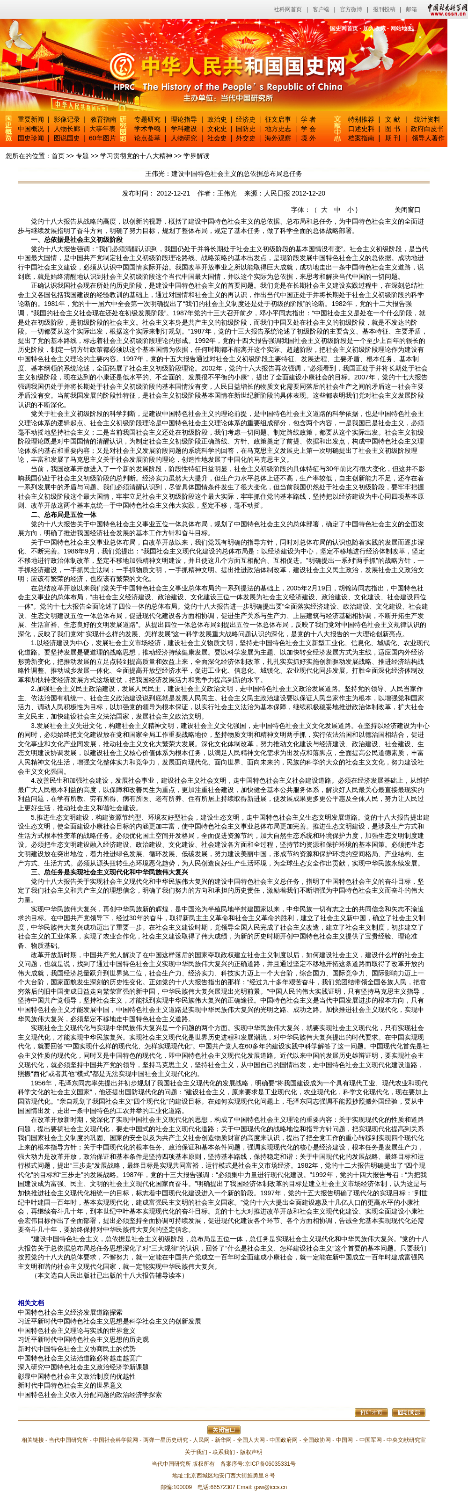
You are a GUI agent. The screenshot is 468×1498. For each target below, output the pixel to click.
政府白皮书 (427, 128)
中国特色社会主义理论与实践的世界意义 (77, 1330)
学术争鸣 (147, 128)
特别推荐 (361, 119)
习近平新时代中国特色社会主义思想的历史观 (83, 1339)
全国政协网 (317, 1440)
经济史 (246, 119)
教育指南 (103, 119)
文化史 (217, 128)
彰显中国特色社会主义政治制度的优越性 (77, 1376)
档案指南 (361, 138)
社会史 (217, 138)
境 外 (308, 138)
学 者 (308, 119)
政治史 (217, 119)
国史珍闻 (31, 138)
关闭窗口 (408, 209)
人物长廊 (67, 128)
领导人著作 (427, 138)
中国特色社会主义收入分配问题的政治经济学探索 (90, 1394)
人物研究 (184, 138)
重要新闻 (31, 119)
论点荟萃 (147, 138)
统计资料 (427, 119)
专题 (82, 156)
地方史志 (278, 128)
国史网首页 (344, 28)
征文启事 (278, 119)
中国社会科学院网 (115, 1440)
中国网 (344, 1440)
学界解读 (196, 156)
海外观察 (278, 138)
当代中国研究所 (68, 1440)
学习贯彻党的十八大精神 (136, 156)
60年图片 (102, 138)
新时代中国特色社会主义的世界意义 (70, 1385)
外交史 (246, 138)
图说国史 (67, 138)
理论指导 (184, 119)
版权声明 (251, 1452)
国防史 (246, 128)
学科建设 (184, 128)
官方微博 (351, 9)
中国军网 (370, 1440)
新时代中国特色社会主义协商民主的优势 (77, 1349)
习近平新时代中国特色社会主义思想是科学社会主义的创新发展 (109, 1321)
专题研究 (147, 119)
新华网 (223, 1440)
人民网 (201, 1440)
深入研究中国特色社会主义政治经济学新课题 (83, 1367)
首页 (58, 156)
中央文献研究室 (406, 1440)
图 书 (392, 128)
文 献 (392, 119)
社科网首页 (288, 9)
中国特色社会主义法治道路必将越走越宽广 (80, 1358)
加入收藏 (374, 28)
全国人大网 (251, 1440)
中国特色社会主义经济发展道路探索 (70, 1312)
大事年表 (102, 128)
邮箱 (411, 9)
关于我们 (196, 1452)
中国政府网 (284, 1440)
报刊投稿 (384, 9)
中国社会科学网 (445, 9)
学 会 (308, 128)
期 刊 (392, 138)
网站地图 (401, 28)
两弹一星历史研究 (165, 1440)
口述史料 (361, 128)
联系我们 (223, 1452)
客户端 (321, 9)
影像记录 (67, 119)
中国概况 (31, 128)
